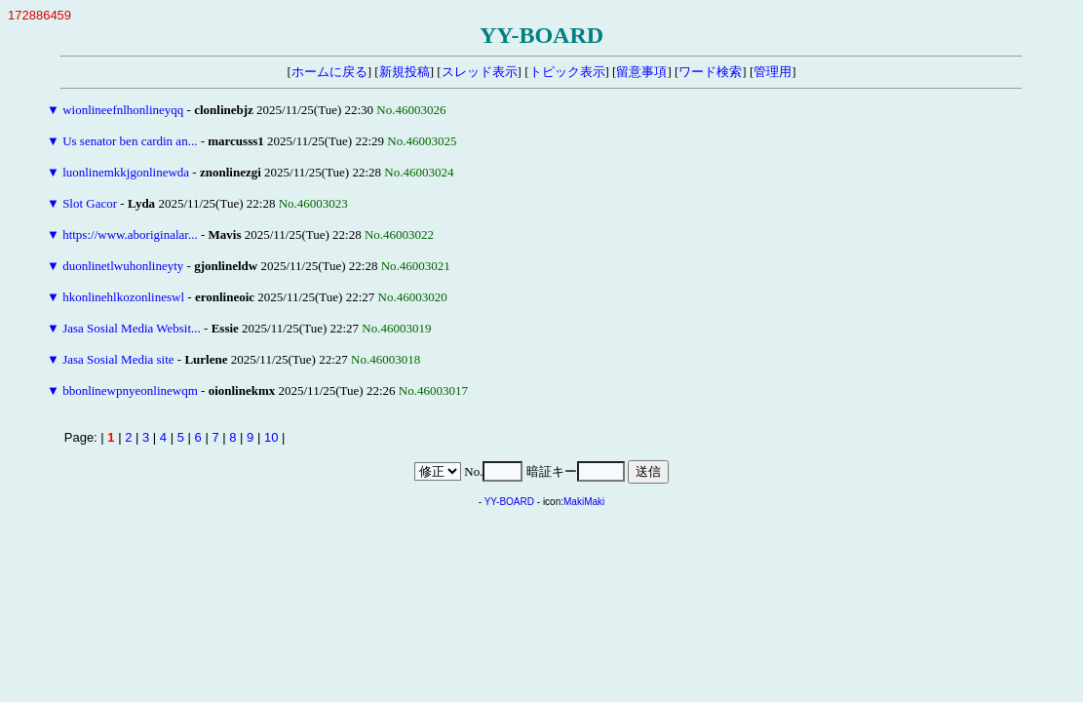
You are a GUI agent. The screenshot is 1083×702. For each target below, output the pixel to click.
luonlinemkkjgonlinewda (125, 172)
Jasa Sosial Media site (118, 359)
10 (271, 437)
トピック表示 (567, 71)
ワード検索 (710, 71)
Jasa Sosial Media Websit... (131, 328)
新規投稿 (404, 71)
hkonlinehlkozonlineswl (123, 297)
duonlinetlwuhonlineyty (122, 265)
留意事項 (641, 71)
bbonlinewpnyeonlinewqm (130, 390)
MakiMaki (583, 501)
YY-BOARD (509, 501)
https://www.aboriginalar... (130, 234)
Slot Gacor (89, 203)
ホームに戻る (329, 71)
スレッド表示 (480, 71)
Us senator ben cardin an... (129, 141)
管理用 (773, 71)
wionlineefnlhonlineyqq (122, 109)
